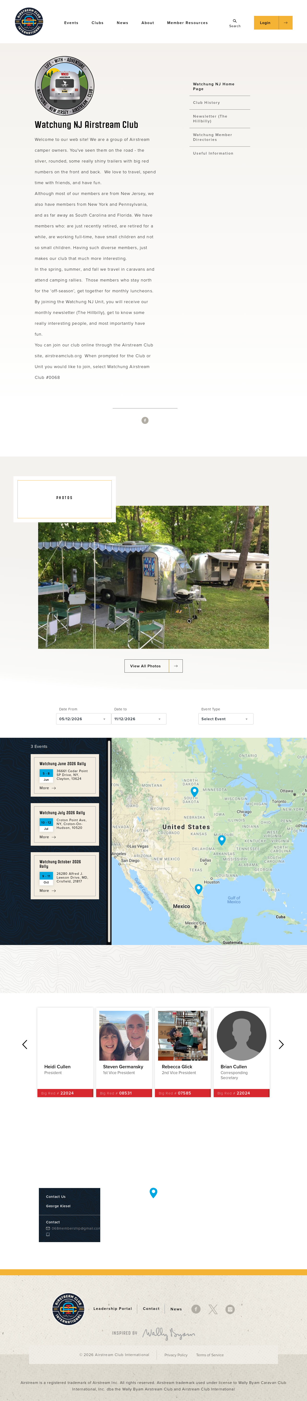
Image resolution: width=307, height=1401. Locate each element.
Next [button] (281, 1044)
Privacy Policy (176, 1355)
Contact (151, 1309)
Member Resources (190, 22)
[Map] (209, 841)
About (150, 22)
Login (265, 22)
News (125, 22)
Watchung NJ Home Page (214, 86)
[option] (65, 1052)
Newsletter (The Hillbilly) (210, 119)
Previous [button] (24, 1044)
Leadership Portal (113, 1309)
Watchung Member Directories (212, 137)
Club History (206, 102)
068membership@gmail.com (72, 1228)
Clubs (100, 22)
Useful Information (213, 153)
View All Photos (145, 666)
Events (73, 22)
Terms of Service (210, 1355)
